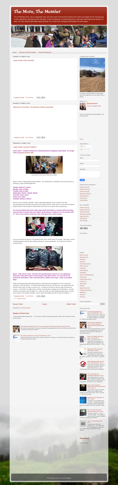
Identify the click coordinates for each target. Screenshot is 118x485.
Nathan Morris (84, 288)
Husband (82, 277)
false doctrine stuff (27, 152)
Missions (82, 283)
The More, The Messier (37, 12)
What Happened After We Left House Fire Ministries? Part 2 (95, 362)
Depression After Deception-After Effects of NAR (95, 349)
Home (15, 52)
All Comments (85, 149)
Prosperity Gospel (85, 290)
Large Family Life (84, 279)
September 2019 (84, 193)
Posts (83, 146)
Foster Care (83, 266)
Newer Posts (18, 304)
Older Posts (71, 304)
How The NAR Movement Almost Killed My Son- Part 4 (95, 410)
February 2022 (84, 189)
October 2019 (83, 191)
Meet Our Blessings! (45, 52)
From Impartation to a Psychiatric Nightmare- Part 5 (95, 374)
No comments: (30, 97)
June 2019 (83, 200)
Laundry (19, 298)
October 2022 (83, 187)
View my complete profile (94, 106)
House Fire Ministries (85, 275)
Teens (24, 298)
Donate (82, 259)
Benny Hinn (83, 255)
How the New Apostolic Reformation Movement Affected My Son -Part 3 (96, 386)
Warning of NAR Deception (27, 52)
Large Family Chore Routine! (23, 60)
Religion (82, 292)
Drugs (81, 261)
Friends (82, 268)
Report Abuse (84, 438)
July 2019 (82, 198)
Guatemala (83, 270)
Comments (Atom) (26, 308)
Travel (81, 297)
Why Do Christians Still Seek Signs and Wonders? (95, 337)
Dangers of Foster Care (21, 313)
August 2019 (83, 196)
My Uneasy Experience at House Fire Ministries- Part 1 (35, 335)
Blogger (69, 478)
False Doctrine (84, 264)
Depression (83, 257)
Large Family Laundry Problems (25, 147)
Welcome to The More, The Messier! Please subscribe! (33, 107)
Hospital (82, 272)
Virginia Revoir (93, 103)
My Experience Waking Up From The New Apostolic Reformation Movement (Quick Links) (45, 326)
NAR (81, 285)
